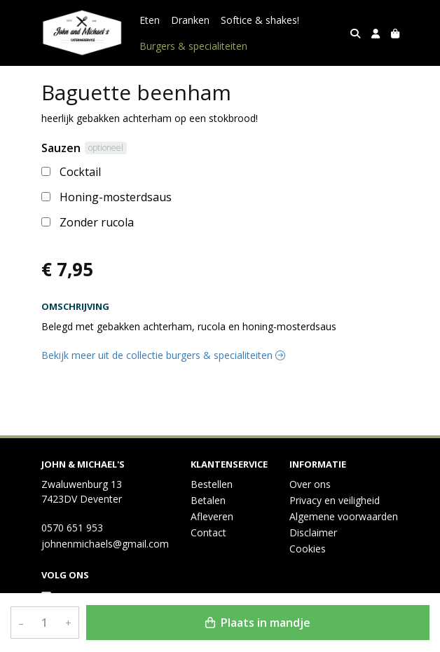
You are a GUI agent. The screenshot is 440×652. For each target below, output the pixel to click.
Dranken (190, 20)
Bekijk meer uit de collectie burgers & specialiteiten (163, 355)
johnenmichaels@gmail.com (105, 543)
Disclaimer (313, 532)
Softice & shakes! (260, 20)
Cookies (307, 548)
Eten (149, 20)
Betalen (208, 500)
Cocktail (80, 171)
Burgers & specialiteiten (193, 46)
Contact (208, 532)
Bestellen (212, 484)
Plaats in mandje (257, 622)
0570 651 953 (72, 527)
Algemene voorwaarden (343, 516)
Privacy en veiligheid (334, 500)
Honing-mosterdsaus (116, 197)
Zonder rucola (97, 222)
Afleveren (212, 516)
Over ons (310, 484)
